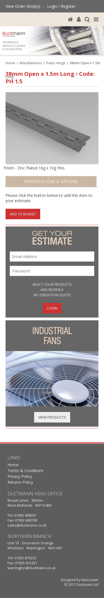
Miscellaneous (31, 63)
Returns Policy (20, 482)
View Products (52, 417)
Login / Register (61, 6)
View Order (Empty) (23, 6)
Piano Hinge (55, 63)
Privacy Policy (19, 476)
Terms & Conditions (25, 470)
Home (10, 63)
